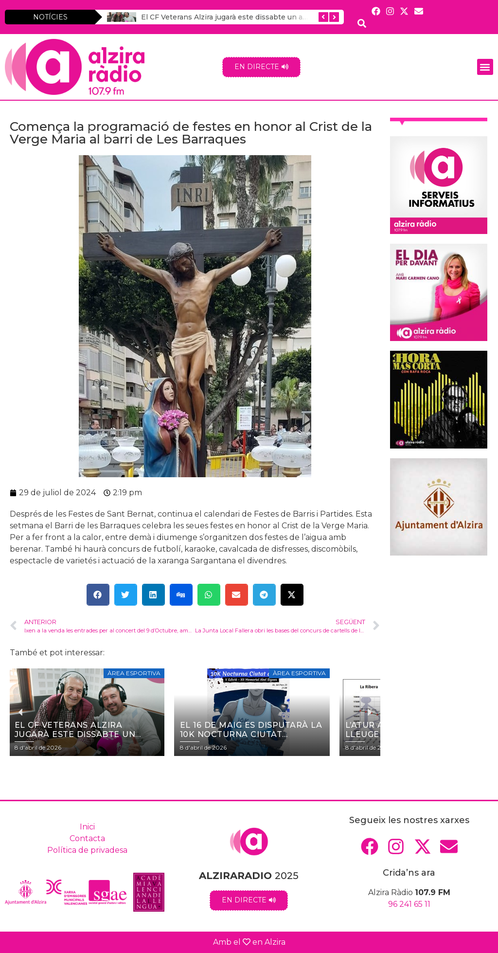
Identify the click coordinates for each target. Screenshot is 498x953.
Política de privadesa (87, 850)
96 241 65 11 (409, 904)
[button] (485, 67)
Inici (87, 826)
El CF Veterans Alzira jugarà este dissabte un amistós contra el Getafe (262, 17)
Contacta (87, 838)
